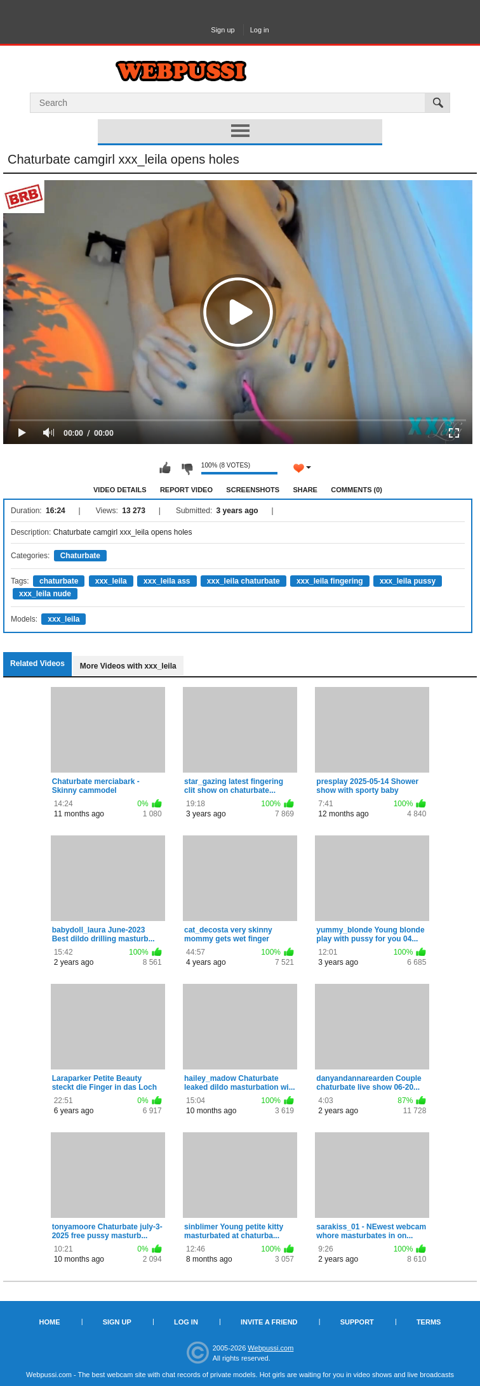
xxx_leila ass (166, 581)
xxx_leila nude (45, 593)
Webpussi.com (270, 1348)
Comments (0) (356, 490)
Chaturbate (80, 555)
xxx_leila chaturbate (243, 581)
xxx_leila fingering (330, 581)
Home (49, 1322)
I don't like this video (186, 468)
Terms (429, 1322)
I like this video (165, 468)
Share (305, 490)
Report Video (186, 490)
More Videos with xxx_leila (128, 666)
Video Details (120, 490)
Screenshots (252, 490)
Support (357, 1322)
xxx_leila (111, 581)
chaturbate (58, 581)
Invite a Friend (269, 1322)
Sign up (222, 30)
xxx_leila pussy (408, 581)
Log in (259, 30)
